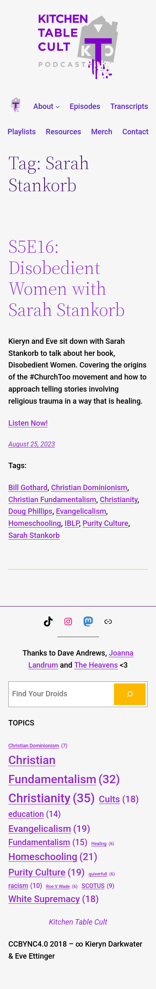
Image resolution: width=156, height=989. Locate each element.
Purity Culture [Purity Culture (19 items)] (46, 872)
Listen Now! (28, 423)
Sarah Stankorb (34, 535)
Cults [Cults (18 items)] (119, 799)
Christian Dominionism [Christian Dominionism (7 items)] (37, 746)
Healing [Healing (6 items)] (103, 843)
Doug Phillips (30, 511)
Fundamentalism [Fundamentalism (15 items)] (47, 842)
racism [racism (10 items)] (25, 885)
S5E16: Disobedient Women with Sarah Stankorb (66, 278)
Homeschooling (34, 523)
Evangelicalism (81, 511)
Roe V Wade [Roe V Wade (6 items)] (62, 886)
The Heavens (96, 665)
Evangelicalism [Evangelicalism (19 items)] (49, 828)
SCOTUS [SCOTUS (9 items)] (98, 886)
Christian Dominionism (89, 487)
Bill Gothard (27, 487)
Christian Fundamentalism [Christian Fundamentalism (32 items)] (64, 771)
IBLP (71, 523)
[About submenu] (57, 106)
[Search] (130, 694)
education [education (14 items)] (34, 814)
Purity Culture (105, 523)
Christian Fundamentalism (52, 499)
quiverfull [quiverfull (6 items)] (102, 874)
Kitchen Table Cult (78, 921)
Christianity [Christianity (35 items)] (51, 798)
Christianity (119, 499)
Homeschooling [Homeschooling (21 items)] (52, 857)
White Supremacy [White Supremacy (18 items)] (53, 899)
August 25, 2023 (31, 444)
